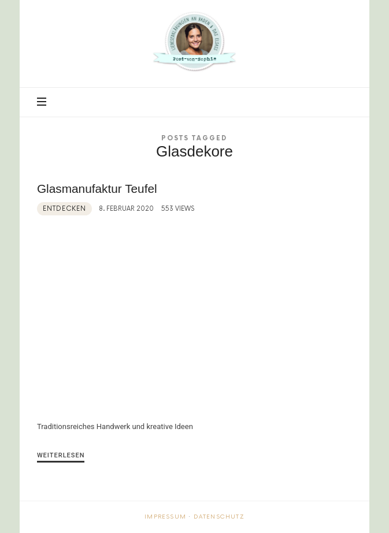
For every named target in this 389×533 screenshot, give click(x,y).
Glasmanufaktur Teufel (97, 188)
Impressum (165, 516)
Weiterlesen (61, 455)
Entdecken (64, 209)
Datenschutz (219, 516)
